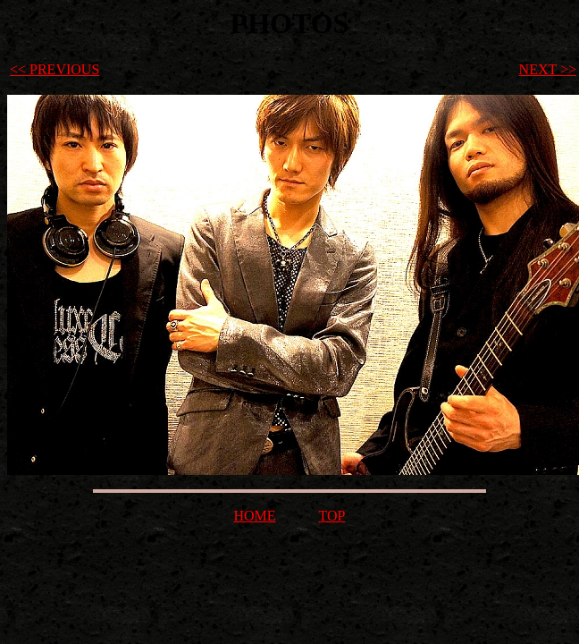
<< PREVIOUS (54, 69)
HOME (254, 515)
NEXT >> (547, 69)
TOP (332, 515)
